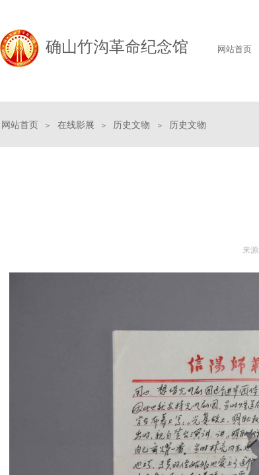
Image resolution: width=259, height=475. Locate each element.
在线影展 (75, 124)
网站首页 (19, 124)
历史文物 (131, 124)
